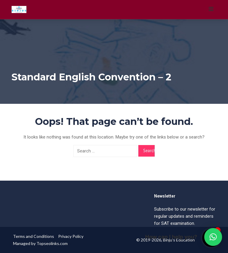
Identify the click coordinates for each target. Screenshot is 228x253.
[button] (213, 237)
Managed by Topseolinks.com (40, 243)
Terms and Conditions (33, 236)
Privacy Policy (70, 236)
